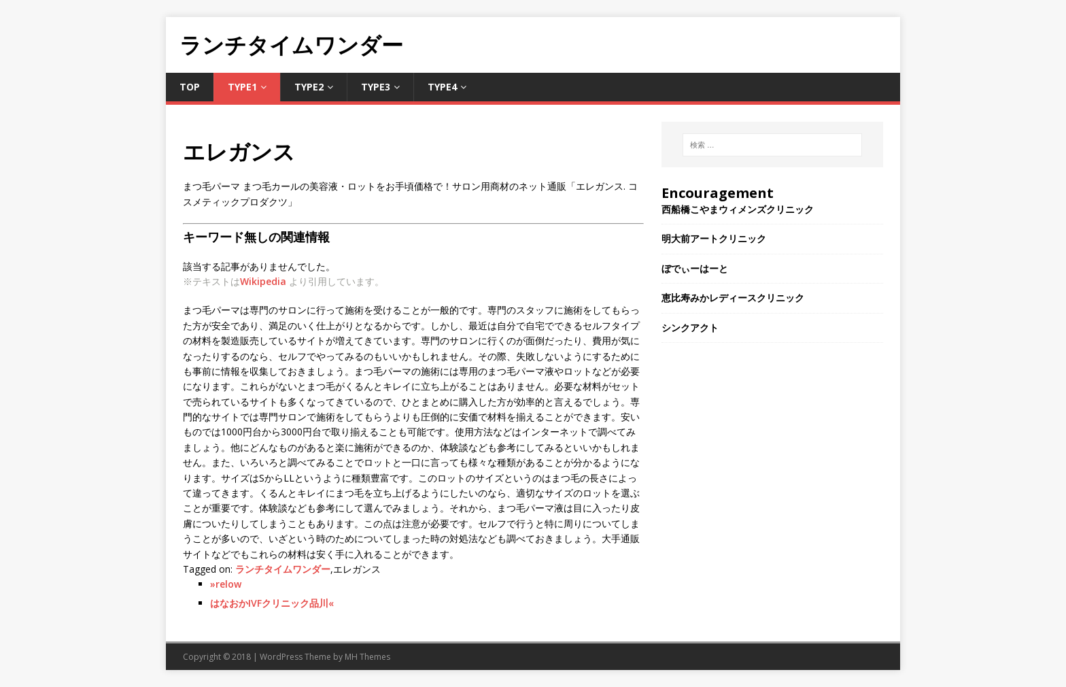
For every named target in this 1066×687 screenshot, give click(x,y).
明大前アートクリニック (713, 238)
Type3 (375, 86)
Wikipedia (263, 281)
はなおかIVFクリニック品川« (272, 603)
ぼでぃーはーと (694, 268)
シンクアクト (690, 327)
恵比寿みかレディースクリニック (732, 297)
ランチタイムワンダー (282, 569)
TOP (189, 86)
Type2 (309, 86)
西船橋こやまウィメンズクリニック (737, 209)
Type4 (442, 86)
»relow (225, 583)
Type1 (242, 86)
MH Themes (367, 657)
